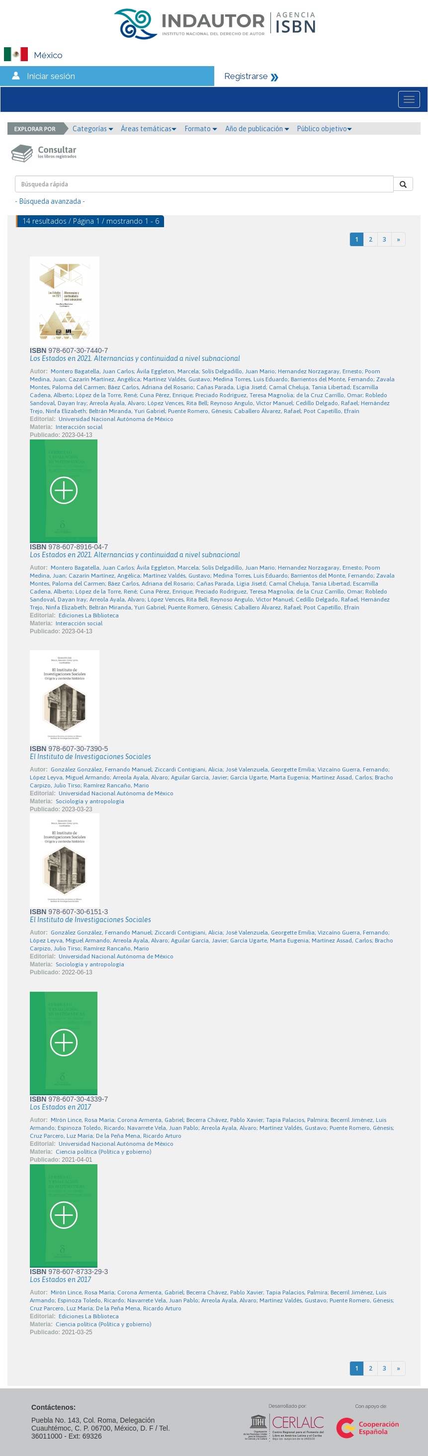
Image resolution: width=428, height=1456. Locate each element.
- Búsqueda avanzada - (50, 201)
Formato (200, 129)
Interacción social (79, 427)
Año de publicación (257, 129)
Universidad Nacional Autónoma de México (116, 419)
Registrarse (246, 76)
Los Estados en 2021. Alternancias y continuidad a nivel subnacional (135, 358)
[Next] (398, 239)
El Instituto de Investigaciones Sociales (90, 757)
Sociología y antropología (90, 801)
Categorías (93, 129)
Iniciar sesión (51, 76)
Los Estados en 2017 (60, 1107)
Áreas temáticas (148, 129)
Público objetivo (324, 129)
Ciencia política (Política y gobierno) (104, 1151)
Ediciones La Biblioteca (89, 615)
